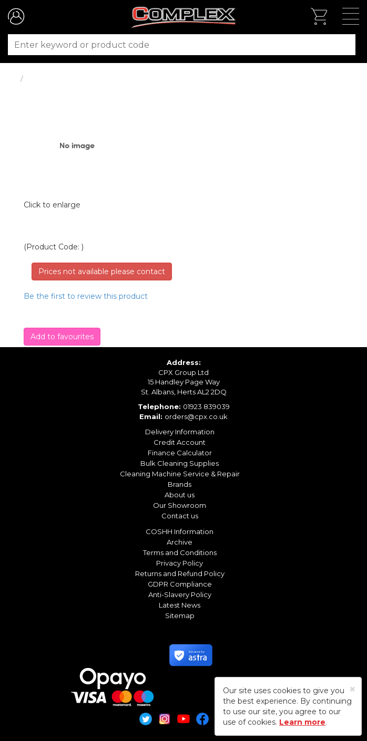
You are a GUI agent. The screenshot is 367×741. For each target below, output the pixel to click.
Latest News (179, 605)
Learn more (302, 722)
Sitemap (180, 615)
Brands (179, 484)
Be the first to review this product (86, 296)
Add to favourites (62, 336)
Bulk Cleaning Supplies (179, 463)
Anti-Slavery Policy (179, 594)
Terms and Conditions (180, 552)
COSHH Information (179, 531)
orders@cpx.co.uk (196, 416)
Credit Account (180, 442)
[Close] (352, 689)
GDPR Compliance (180, 584)
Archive (179, 542)
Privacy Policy (179, 563)
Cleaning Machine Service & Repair (180, 473)
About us (180, 494)
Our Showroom (179, 505)
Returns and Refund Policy (180, 573)
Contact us (179, 516)
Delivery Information (180, 431)
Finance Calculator (180, 452)
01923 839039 (206, 406)
